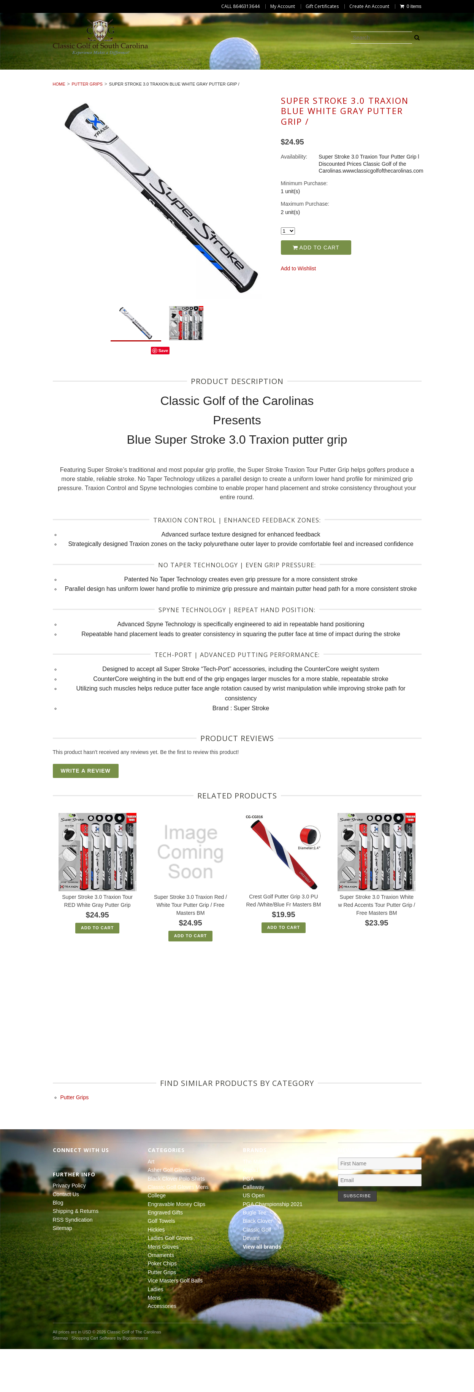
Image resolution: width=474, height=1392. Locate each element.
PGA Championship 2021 (273, 1247)
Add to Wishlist (298, 311)
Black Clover (258, 1264)
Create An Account (369, 6)
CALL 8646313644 (240, 6)
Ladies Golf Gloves (135, 81)
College (302, 72)
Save (163, 393)
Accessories (269, 89)
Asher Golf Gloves (67, 72)
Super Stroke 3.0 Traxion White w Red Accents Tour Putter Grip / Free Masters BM (376, 948)
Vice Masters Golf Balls (419, 81)
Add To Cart (97, 970)
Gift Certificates (322, 6)
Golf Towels (38, 81)
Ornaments (248, 81)
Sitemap (62, 1271)
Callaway (254, 1230)
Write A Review (86, 814)
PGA (248, 1222)
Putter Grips (349, 81)
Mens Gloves (197, 81)
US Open (254, 1238)
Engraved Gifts (438, 72)
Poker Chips (298, 81)
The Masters (258, 1205)
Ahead (250, 1213)
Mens (228, 89)
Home (59, 127)
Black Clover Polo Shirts (146, 72)
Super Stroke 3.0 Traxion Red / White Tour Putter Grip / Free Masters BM (190, 948)
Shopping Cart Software (93, 1381)
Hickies (82, 81)
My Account (282, 6)
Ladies (196, 89)
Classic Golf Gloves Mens (237, 72)
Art (19, 72)
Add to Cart (316, 290)
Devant (251, 1281)
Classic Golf (257, 1273)
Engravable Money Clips (364, 72)
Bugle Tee (254, 1255)
